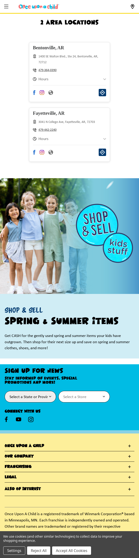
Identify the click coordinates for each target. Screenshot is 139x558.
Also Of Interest (23, 489)
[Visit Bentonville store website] (51, 94)
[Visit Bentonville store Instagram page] (42, 94)
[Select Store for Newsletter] (84, 396)
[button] (7, 7)
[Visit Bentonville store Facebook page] (34, 94)
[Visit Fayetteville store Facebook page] (34, 154)
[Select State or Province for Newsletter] (30, 396)
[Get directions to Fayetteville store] (102, 154)
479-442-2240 (47, 130)
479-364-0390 (47, 70)
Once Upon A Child (24, 446)
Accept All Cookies (71, 550)
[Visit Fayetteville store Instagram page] (42, 154)
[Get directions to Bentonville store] (102, 94)
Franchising (18, 467)
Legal (10, 477)
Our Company (19, 456)
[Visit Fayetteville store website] (51, 154)
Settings (14, 550)
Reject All (39, 550)
